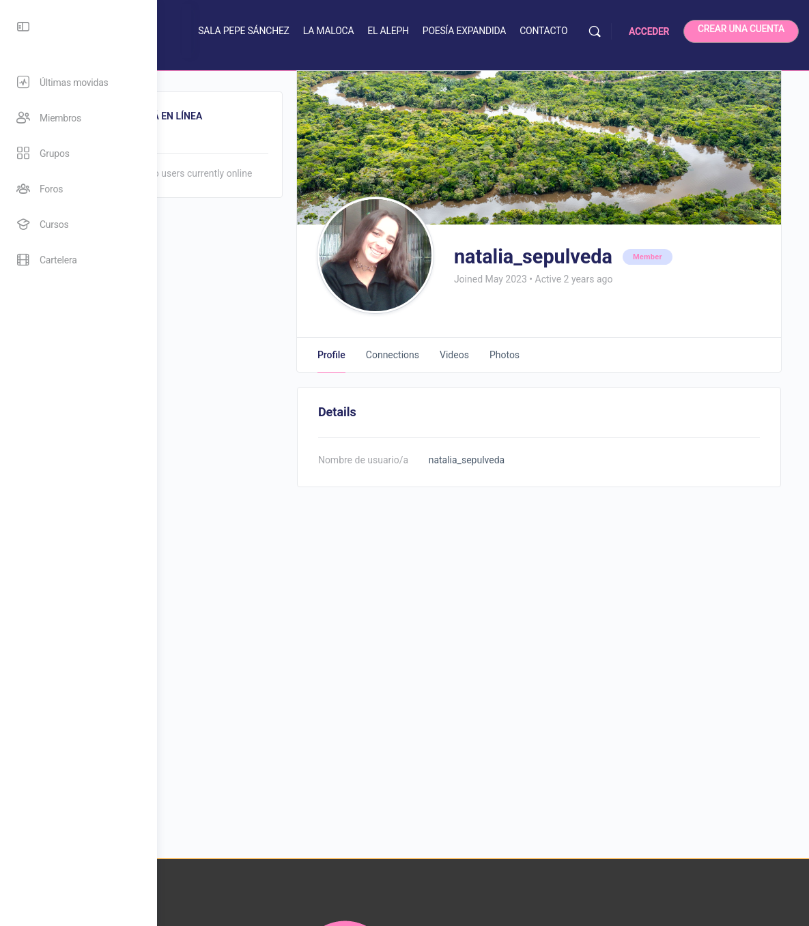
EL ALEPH (459, 30)
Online (216, 141)
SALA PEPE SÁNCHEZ (314, 30)
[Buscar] (595, 31)
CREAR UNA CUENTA (741, 28)
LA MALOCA (399, 30)
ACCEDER (649, 31)
